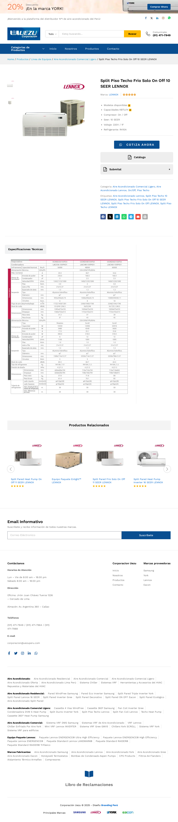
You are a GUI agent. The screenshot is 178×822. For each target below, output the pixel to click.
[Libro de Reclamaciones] (89, 774)
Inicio (53, 48)
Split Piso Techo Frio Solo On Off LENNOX (135, 203)
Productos (92, 48)
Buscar (132, 33)
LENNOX (113, 94)
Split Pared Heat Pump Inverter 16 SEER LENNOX (148, 481)
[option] (27, 467)
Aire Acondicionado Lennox (128, 195)
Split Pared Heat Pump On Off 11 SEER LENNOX (26, 481)
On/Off (132, 190)
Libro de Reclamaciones (89, 784)
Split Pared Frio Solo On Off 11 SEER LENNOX (109, 481)
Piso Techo (143, 190)
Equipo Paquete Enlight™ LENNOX (66, 481)
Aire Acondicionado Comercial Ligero (134, 186)
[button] (103, 216)
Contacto (113, 48)
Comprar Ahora (159, 6)
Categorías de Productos (20, 48)
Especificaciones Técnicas (25, 249)
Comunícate (160, 32)
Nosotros (71, 48)
